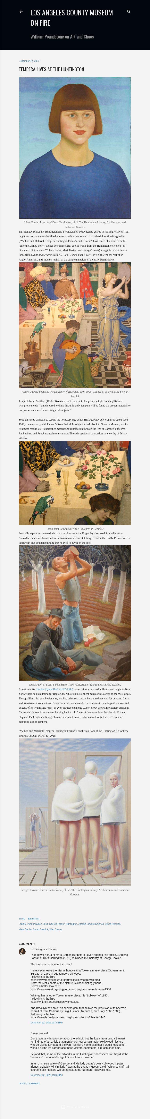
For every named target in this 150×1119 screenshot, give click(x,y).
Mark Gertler (25, 929)
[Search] (129, 11)
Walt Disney (55, 929)
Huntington (71, 924)
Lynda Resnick (112, 924)
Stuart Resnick (40, 929)
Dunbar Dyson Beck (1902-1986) (54, 689)
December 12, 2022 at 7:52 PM (46, 1022)
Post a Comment (29, 1083)
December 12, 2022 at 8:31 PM (46, 1075)
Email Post (33, 918)
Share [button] (22, 918)
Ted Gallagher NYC (40, 949)
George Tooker (56, 924)
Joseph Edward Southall (91, 924)
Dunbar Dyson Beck (37, 924)
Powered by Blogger (75, 1107)
